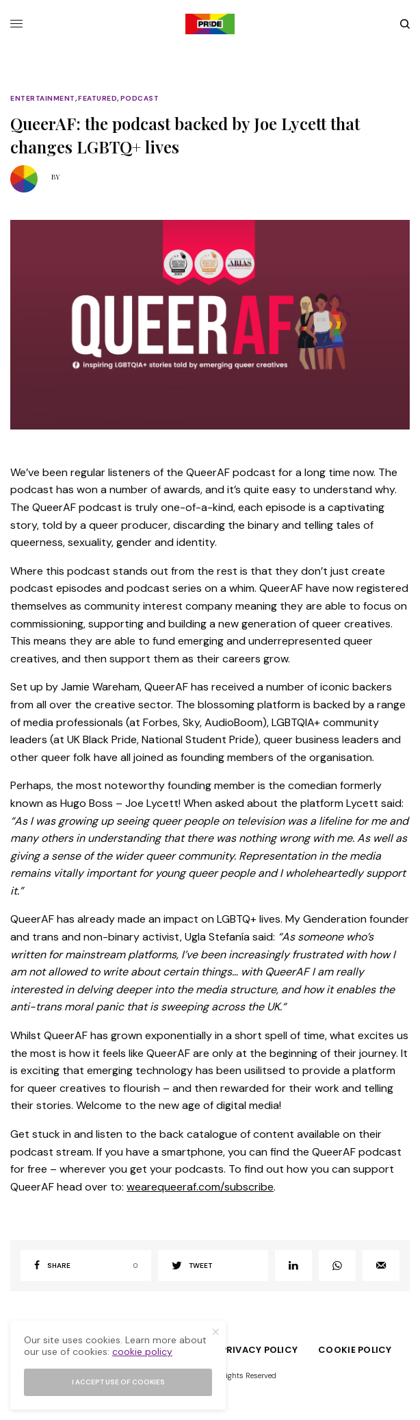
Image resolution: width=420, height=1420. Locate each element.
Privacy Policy (259, 1349)
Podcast (139, 98)
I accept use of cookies (118, 1382)
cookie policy (142, 1351)
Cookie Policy (354, 1349)
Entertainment (42, 98)
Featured (97, 98)
